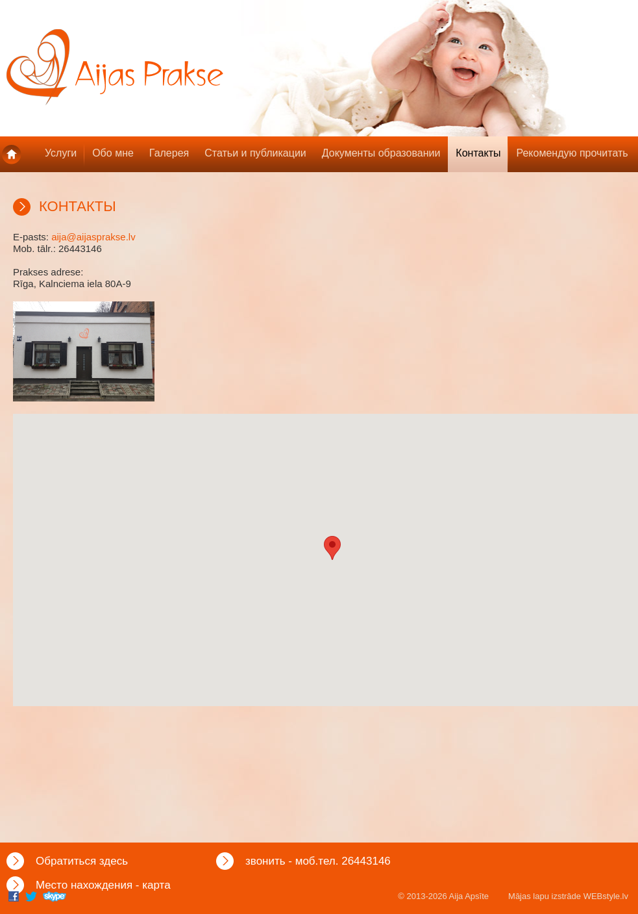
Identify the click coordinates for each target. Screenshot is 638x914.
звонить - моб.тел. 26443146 (318, 861)
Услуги (61, 153)
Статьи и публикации (255, 153)
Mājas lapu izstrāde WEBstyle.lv (568, 896)
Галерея (169, 153)
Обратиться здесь (82, 861)
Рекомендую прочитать (572, 153)
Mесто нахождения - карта (103, 885)
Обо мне (113, 153)
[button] (332, 548)
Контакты (478, 153)
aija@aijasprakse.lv (93, 236)
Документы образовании (381, 153)
